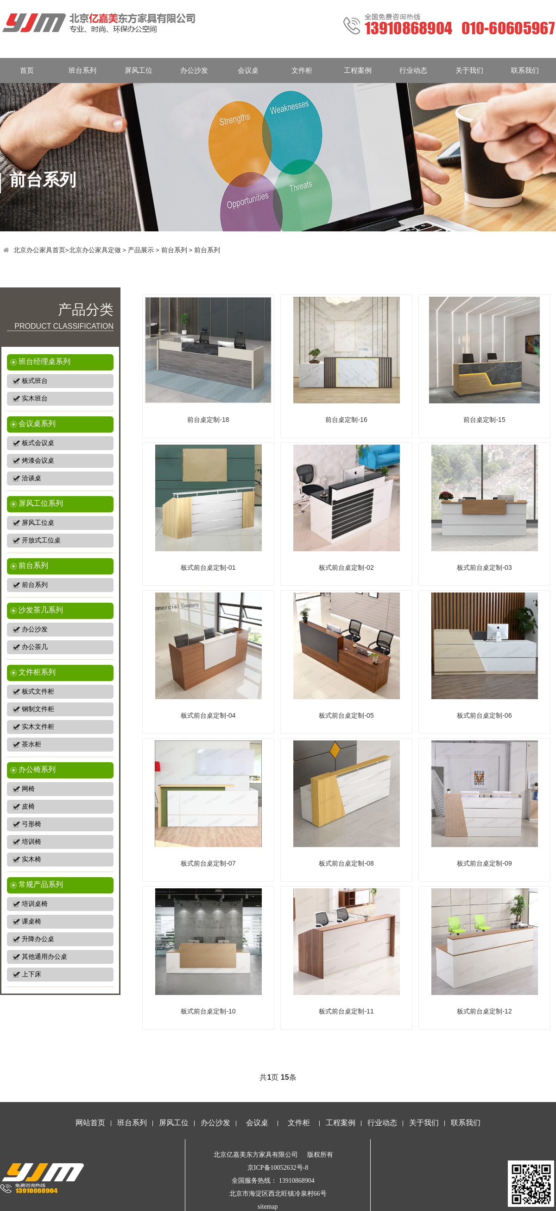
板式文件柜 (38, 691)
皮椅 (28, 806)
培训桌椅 (35, 903)
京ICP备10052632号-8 (277, 1167)
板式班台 (35, 380)
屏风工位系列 (41, 503)
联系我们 (525, 70)
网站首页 (90, 1123)
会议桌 (248, 70)
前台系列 (174, 250)
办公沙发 (194, 70)
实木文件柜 (38, 726)
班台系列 (82, 70)
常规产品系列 (41, 884)
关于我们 (469, 70)
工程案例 (358, 70)
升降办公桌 (38, 939)
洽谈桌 (31, 478)
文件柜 (301, 70)
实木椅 (31, 859)
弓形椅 (31, 824)
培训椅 (31, 841)
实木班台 (35, 398)
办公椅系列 (37, 769)
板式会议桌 (38, 443)
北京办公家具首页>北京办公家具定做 (67, 250)
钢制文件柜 (38, 709)
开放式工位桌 (41, 540)
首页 (27, 70)
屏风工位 (138, 70)
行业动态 (413, 70)
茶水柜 (31, 744)
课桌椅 (31, 921)
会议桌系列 (37, 423)
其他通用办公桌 (44, 956)
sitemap (268, 1206)
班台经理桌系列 (44, 361)
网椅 (28, 788)
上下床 (31, 974)
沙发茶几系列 (41, 610)
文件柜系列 (37, 672)
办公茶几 (35, 647)
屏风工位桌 (38, 522)
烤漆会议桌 (38, 460)
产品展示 (141, 250)
